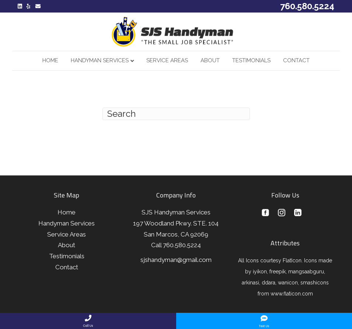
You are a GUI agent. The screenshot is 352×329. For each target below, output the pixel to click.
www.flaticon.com (292, 294)
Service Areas (167, 60)
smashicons (314, 283)
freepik (277, 271)
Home (50, 60)
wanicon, (288, 283)
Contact (296, 60)
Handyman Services (100, 60)
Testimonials (251, 60)
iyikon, (259, 271)
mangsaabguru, (306, 271)
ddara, (269, 283)
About (210, 60)
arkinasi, (251, 283)
